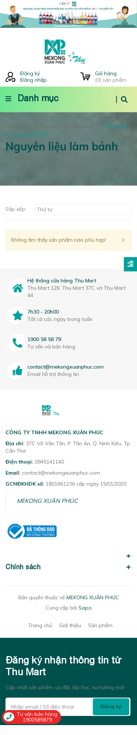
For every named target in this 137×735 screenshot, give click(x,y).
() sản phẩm (113, 76)
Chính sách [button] (68, 567)
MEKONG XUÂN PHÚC (47, 500)
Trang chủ (40, 625)
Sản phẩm (100, 625)
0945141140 (49, 461)
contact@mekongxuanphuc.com (65, 366)
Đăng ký (30, 73)
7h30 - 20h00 (43, 311)
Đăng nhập (33, 80)
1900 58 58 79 (44, 339)
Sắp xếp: (15, 209)
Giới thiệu (70, 625)
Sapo (85, 607)
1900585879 (37, 719)
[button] (68, 551)
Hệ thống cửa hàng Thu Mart (61, 280)
